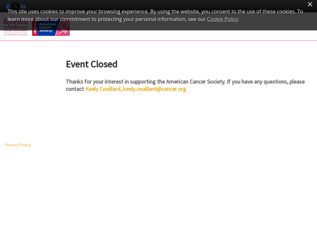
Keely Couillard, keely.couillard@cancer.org (135, 88)
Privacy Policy (18, 145)
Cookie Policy (222, 19)
